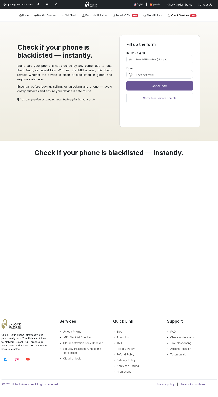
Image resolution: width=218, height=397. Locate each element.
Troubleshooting (180, 343)
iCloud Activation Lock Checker (83, 343)
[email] (163, 74)
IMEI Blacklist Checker (77, 337)
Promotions (123, 371)
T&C (119, 343)
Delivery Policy (125, 360)
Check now (160, 86)
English (138, 4)
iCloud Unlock (152, 15)
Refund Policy (125, 354)
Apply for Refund (127, 366)
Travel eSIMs (125, 15)
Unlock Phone (72, 331)
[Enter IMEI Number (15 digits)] (163, 59)
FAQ (173, 331)
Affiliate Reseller (180, 348)
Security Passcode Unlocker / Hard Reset (82, 350)
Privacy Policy (125, 348)
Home (24, 15)
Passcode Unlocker (94, 15)
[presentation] (159, 116)
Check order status (182, 337)
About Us (122, 337)
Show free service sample (159, 98)
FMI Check (69, 15)
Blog (119, 331)
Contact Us (205, 4)
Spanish (155, 4)
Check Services (182, 15)
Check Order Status (179, 4)
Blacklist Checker (45, 15)
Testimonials (178, 354)
